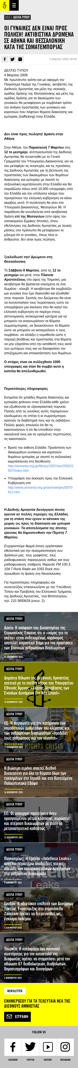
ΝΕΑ (7, 17)
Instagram (65, 1059)
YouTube (48, 1059)
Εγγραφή (17, 1016)
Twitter (12, 59)
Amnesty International (4, 5)
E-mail (20, 59)
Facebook (4, 59)
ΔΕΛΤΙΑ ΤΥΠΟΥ (21, 17)
